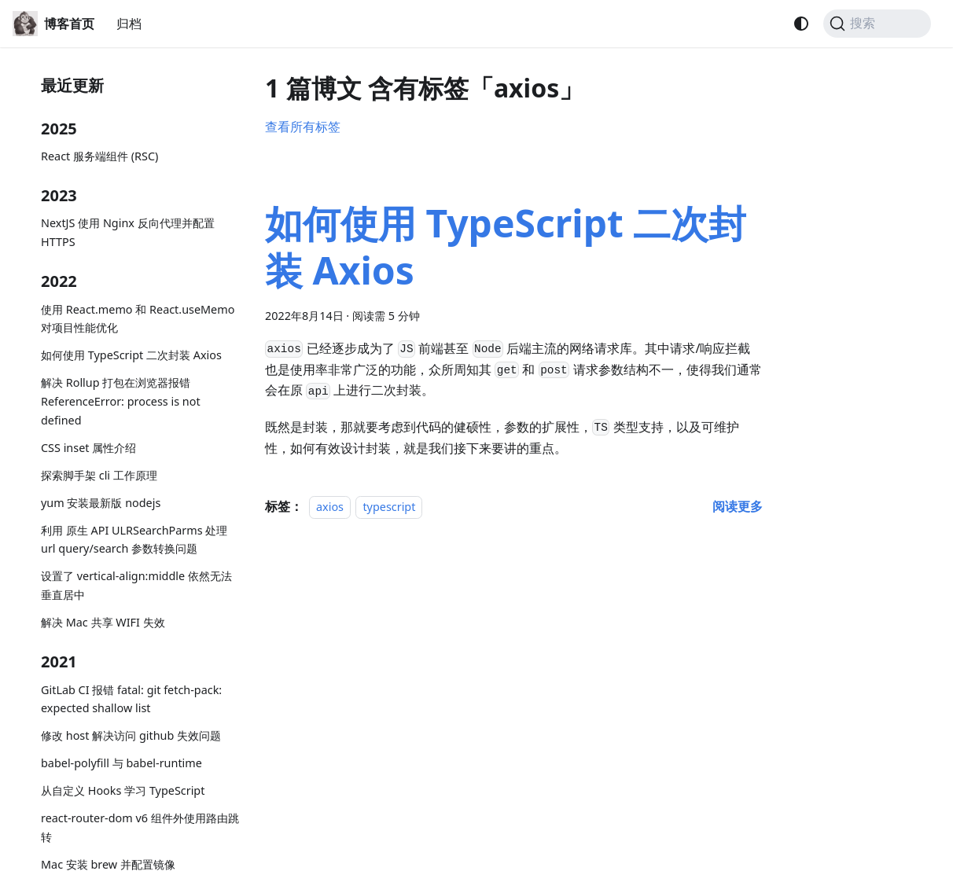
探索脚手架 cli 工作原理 (99, 475)
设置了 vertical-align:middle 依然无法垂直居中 (136, 585)
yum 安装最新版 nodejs (100, 502)
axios (330, 506)
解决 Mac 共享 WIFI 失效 (103, 622)
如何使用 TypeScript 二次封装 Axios (131, 354)
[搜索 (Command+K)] (877, 23)
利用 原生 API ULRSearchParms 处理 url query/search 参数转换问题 (134, 540)
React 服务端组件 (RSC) (99, 156)
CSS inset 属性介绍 (88, 447)
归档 (129, 23)
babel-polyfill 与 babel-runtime (121, 762)
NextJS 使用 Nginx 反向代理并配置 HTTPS (128, 232)
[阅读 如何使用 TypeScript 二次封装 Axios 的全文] (737, 506)
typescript (388, 506)
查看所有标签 (302, 126)
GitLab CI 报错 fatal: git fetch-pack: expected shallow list (131, 699)
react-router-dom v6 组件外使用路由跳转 (140, 827)
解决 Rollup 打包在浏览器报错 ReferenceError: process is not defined (121, 401)
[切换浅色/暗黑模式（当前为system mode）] (801, 23)
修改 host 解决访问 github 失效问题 (131, 735)
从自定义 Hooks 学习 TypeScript (122, 790)
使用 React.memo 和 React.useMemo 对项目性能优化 (137, 319)
